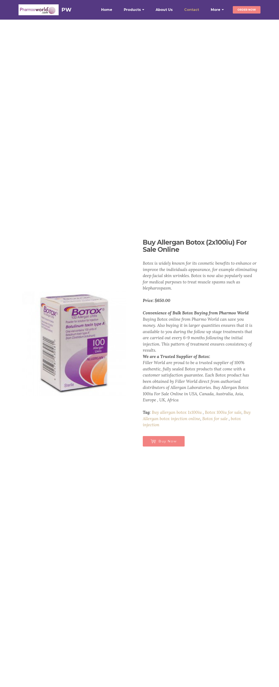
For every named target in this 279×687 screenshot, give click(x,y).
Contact (191, 10)
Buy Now (164, 441)
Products (132, 10)
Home (106, 10)
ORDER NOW (246, 9)
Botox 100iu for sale (223, 412)
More (215, 10)
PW (66, 10)
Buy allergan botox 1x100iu (177, 412)
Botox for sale (215, 418)
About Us (164, 10)
